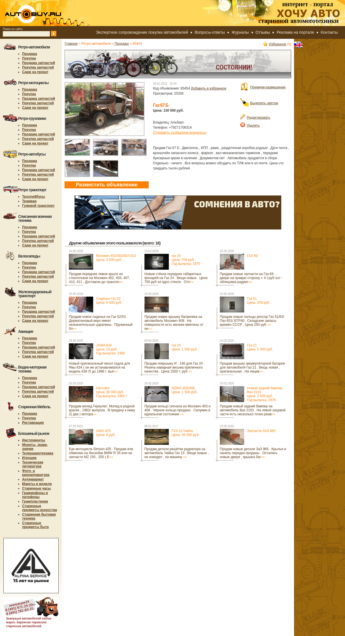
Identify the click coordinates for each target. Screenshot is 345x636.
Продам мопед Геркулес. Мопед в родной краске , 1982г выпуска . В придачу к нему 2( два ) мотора (102, 410)
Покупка (29, 58)
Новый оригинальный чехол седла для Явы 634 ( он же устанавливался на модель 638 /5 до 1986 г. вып (99, 367)
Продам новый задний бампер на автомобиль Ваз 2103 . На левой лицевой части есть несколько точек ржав (253, 410)
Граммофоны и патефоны (35, 495)
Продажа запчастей (38, 63)
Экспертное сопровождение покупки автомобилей (142, 32)
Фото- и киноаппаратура (36, 473)
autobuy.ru (47, 13)
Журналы (240, 32)
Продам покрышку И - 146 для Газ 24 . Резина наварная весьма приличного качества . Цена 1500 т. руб (174, 367)
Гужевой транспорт (38, 206)
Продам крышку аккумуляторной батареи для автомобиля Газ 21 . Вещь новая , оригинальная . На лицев (252, 367)
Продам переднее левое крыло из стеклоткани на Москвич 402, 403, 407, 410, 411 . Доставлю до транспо (99, 278)
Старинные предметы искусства (39, 508)
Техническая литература (32, 464)
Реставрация (33, 423)
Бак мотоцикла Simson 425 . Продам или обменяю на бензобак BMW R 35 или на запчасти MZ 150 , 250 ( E (101, 453)
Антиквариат (33, 479)
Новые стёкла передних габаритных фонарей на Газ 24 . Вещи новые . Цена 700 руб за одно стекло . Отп (176, 278)
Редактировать (255, 118)
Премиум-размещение (263, 87)
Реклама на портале (295, 32)
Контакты (329, 32)
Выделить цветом (259, 103)
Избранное (274, 44)
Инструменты (33, 440)
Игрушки (29, 458)
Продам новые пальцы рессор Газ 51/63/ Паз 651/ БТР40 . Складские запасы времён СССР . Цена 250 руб (252, 321)
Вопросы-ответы (210, 32)
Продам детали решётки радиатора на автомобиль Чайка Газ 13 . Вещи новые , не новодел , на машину (176, 453)
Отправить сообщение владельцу (179, 133)
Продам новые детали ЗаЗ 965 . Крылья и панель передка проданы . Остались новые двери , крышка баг (253, 453)
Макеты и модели (37, 484)
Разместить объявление (107, 185)
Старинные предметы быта (35, 525)
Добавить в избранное (208, 88)
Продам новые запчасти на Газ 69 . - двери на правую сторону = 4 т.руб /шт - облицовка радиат (251, 278)
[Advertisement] (85, 483)
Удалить (250, 125)
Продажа (29, 54)
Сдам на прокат (35, 72)
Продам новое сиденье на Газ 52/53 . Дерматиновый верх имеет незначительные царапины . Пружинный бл (101, 323)
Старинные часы (36, 488)
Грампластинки (35, 501)
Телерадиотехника (37, 453)
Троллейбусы (33, 197)
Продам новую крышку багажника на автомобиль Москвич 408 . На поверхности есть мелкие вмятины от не (173, 323)
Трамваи (29, 201)
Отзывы (262, 32)
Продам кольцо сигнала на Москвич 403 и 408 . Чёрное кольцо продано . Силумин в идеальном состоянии (177, 410)
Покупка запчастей (38, 67)
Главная (71, 44)
